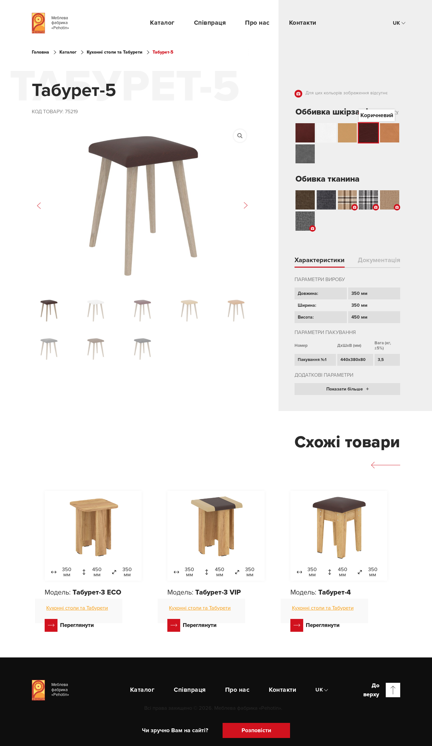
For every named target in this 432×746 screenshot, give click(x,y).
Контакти (302, 23)
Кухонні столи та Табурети (114, 52)
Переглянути (69, 625)
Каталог (162, 23)
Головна (40, 52)
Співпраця (210, 23)
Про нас (257, 23)
